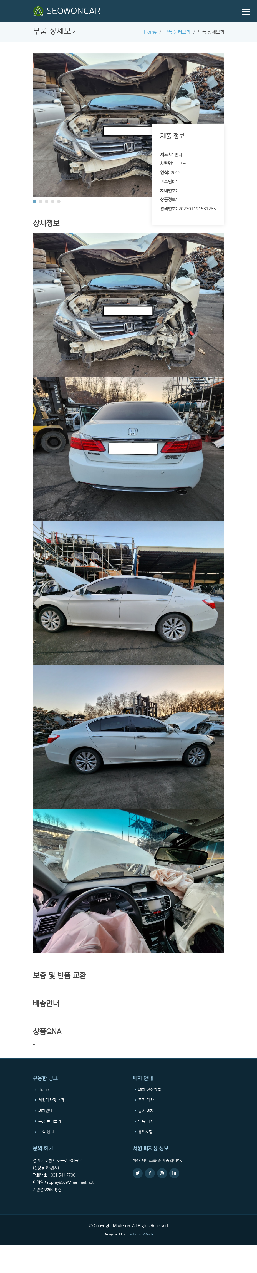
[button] (34, 201)
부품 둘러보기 (177, 32)
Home (150, 32)
